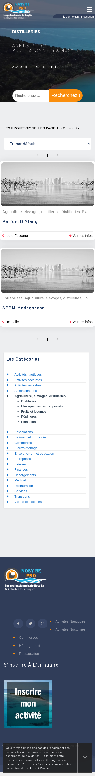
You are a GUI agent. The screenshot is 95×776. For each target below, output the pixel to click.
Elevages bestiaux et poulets (42, 406)
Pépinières (29, 416)
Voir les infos (81, 236)
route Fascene (15, 236)
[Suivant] (57, 155)
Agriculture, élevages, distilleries (40, 396)
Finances (21, 469)
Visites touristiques (28, 502)
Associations (23, 432)
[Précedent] (37, 155)
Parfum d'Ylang (20, 222)
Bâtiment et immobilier (30, 437)
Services (20, 491)
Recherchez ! (65, 95)
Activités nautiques (28, 374)
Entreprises (22, 459)
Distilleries (47, 67)
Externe (20, 464)
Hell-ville (10, 322)
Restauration (24, 486)
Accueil (20, 67)
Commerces (23, 443)
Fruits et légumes (33, 411)
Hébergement (26, 646)
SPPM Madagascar (23, 308)
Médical (20, 480)
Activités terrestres (27, 385)
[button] (28, 707)
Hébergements (25, 475)
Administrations (25, 391)
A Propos (43, 768)
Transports (22, 496)
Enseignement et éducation (34, 453)
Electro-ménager (26, 448)
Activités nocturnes (28, 380)
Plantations (29, 422)
